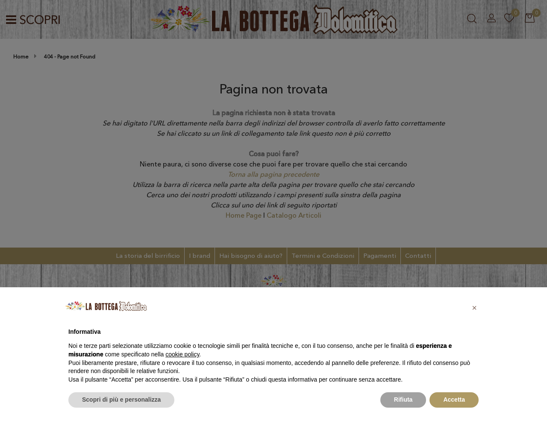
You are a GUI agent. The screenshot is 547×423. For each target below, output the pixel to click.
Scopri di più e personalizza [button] (121, 399)
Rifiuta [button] (403, 399)
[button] (474, 308)
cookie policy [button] (182, 354)
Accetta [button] (454, 399)
